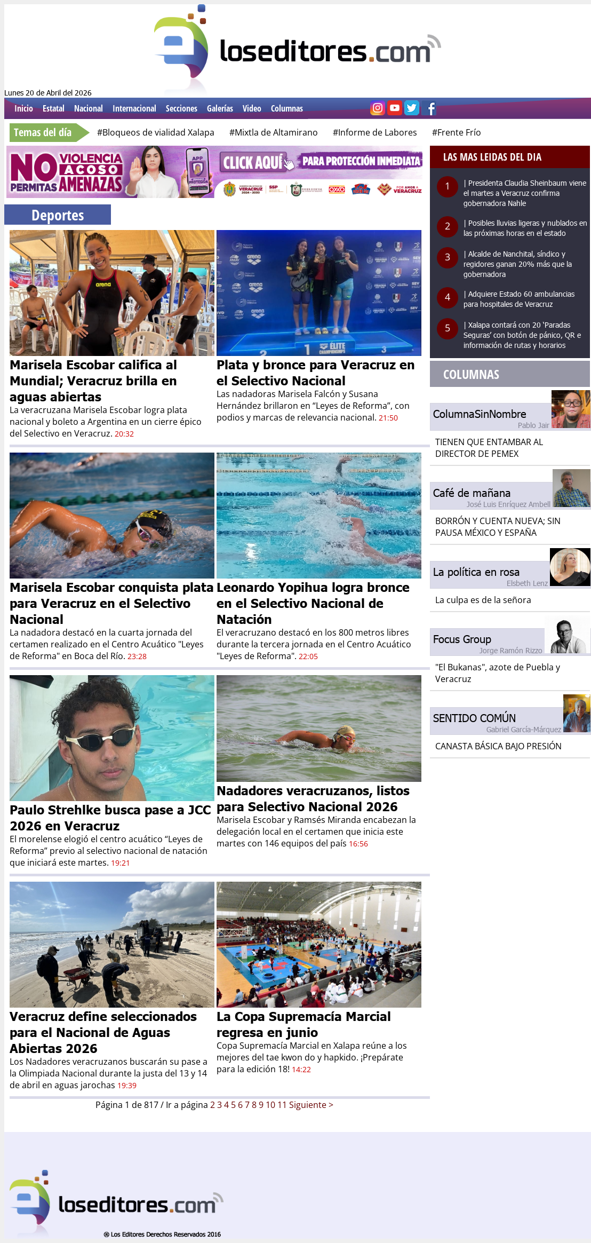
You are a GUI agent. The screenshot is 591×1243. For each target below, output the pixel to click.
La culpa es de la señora (483, 600)
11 (282, 1105)
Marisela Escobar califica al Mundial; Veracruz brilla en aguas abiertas (93, 380)
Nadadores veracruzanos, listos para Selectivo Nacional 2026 (313, 798)
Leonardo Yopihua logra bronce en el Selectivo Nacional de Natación (313, 603)
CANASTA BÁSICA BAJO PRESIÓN (498, 746)
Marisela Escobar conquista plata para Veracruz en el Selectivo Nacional (112, 603)
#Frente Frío (456, 132)
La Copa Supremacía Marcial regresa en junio (304, 1024)
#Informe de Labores (375, 132)
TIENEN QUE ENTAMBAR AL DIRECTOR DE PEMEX (489, 448)
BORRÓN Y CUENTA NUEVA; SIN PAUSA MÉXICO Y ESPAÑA (498, 527)
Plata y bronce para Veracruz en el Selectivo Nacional (316, 372)
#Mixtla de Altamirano (273, 132)
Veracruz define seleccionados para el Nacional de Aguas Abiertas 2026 (103, 1032)
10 (270, 1105)
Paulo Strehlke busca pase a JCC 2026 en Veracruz (110, 817)
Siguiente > (311, 1105)
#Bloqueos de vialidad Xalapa (155, 132)
